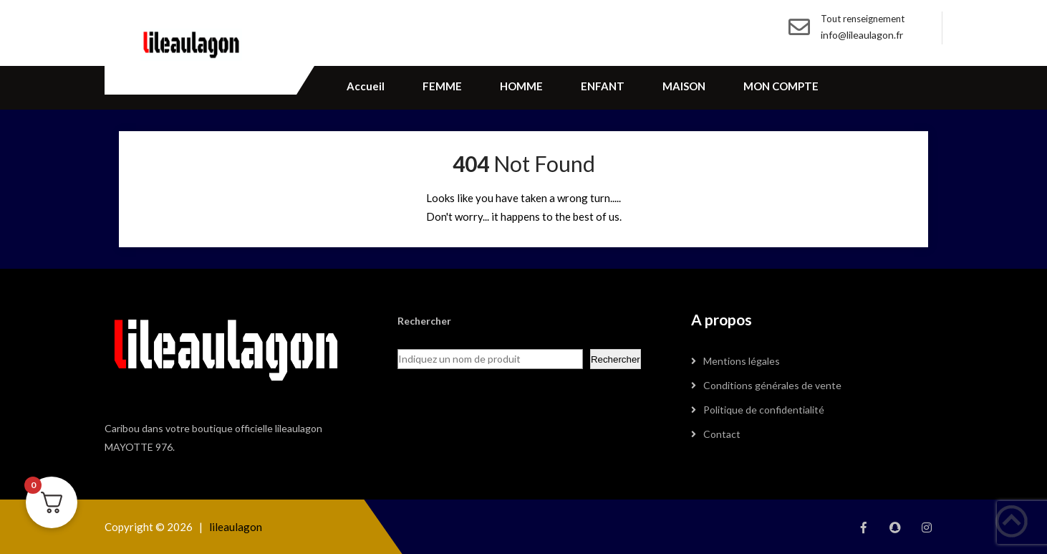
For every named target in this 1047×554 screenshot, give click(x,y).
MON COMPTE (781, 86)
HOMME (521, 86)
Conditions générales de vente (772, 385)
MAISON (683, 86)
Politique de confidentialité (763, 409)
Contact (721, 434)
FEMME (442, 86)
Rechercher (615, 359)
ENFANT (602, 86)
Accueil (366, 86)
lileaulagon (235, 526)
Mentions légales (741, 361)
